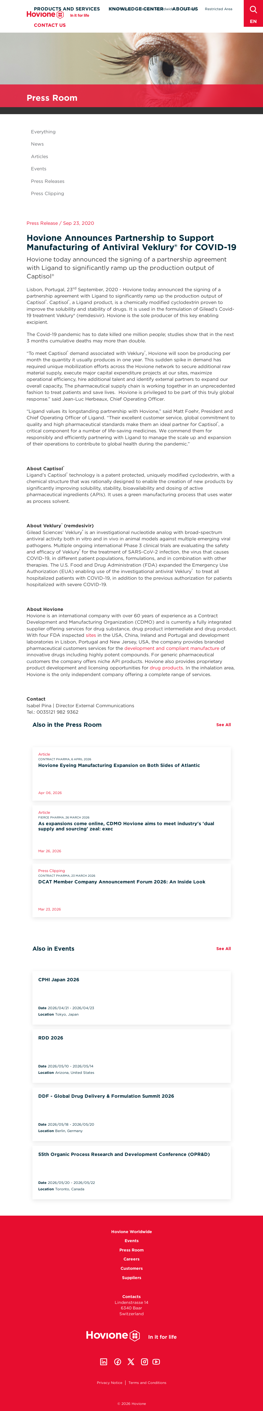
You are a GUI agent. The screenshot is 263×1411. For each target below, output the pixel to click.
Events (38, 168)
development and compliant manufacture (171, 648)
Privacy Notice (109, 1382)
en (253, 21)
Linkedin (104, 1362)
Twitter (131, 1361)
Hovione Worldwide (157, 9)
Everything (43, 132)
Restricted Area (218, 9)
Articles (39, 156)
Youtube (156, 1362)
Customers (132, 1268)
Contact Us (50, 35)
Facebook (118, 1362)
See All (223, 724)
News (37, 144)
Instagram (144, 1362)
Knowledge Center (136, 19)
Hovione (58, 25)
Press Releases (48, 181)
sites (91, 635)
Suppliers (131, 1277)
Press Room (120, 9)
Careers (189, 9)
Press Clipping (47, 193)
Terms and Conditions (147, 1382)
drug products (166, 668)
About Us (185, 19)
